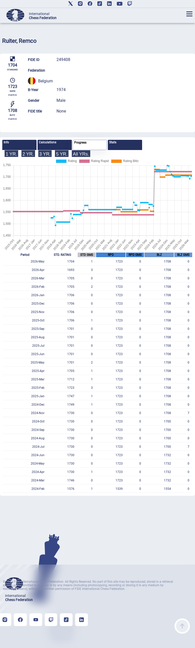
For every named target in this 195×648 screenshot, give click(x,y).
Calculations (47, 142)
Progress (80, 142)
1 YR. (11, 154)
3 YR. (45, 154)
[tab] (19, 145)
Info (6, 142)
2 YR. (28, 154)
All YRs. (81, 154)
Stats (112, 142)
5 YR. (61, 154)
